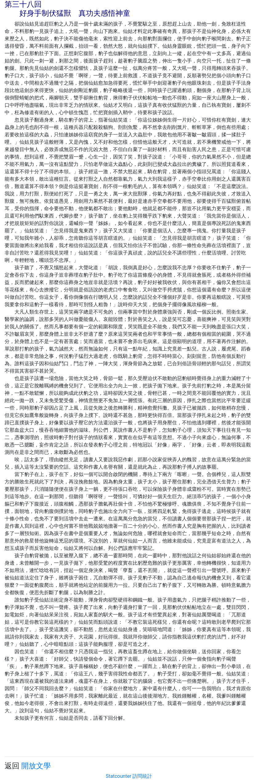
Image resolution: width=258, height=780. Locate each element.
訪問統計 (142, 776)
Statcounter (118, 776)
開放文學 (36, 766)
